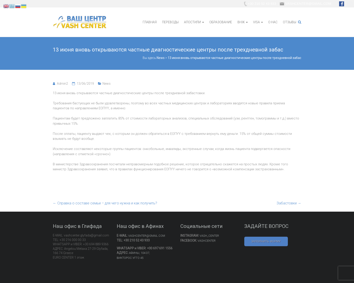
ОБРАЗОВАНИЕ (220, 22)
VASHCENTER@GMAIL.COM (146, 235)
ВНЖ (241, 22)
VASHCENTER (207, 240)
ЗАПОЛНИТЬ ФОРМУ (266, 241)
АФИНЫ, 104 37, (139, 253)
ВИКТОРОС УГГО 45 (130, 258)
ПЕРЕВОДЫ (170, 22)
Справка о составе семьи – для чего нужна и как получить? (105, 203)
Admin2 (62, 83)
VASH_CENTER (209, 235)
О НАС (272, 22)
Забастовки (289, 203)
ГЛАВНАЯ (150, 22)
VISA (256, 22)
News (106, 83)
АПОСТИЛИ (192, 22)
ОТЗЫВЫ (289, 22)
